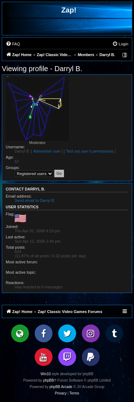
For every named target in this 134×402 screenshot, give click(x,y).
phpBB (48, 380)
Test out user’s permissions (90, 151)
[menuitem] (13, 44)
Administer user (46, 151)
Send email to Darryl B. (35, 200)
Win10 (46, 374)
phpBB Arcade (61, 387)
